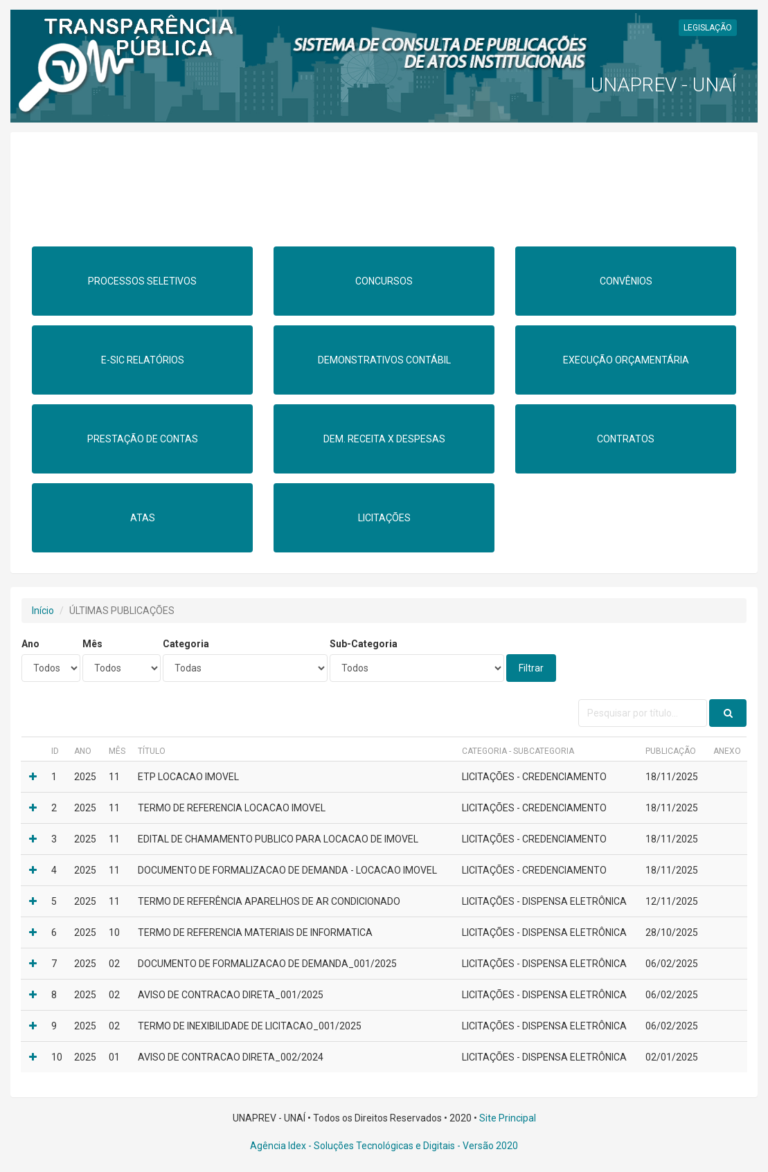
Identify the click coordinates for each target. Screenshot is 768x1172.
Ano (30, 643)
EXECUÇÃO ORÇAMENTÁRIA (626, 360)
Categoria (186, 643)
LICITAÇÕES (384, 517)
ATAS (142, 517)
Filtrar (531, 668)
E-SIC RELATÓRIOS (142, 360)
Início (43, 610)
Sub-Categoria (364, 643)
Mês (92, 643)
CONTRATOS (625, 438)
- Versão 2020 (486, 1145)
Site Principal (507, 1118)
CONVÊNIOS (626, 281)
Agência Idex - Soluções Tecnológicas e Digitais (352, 1145)
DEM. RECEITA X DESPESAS (384, 438)
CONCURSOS (384, 281)
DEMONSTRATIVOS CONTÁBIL (384, 360)
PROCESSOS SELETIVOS (142, 281)
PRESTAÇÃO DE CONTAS (142, 438)
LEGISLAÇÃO (708, 28)
